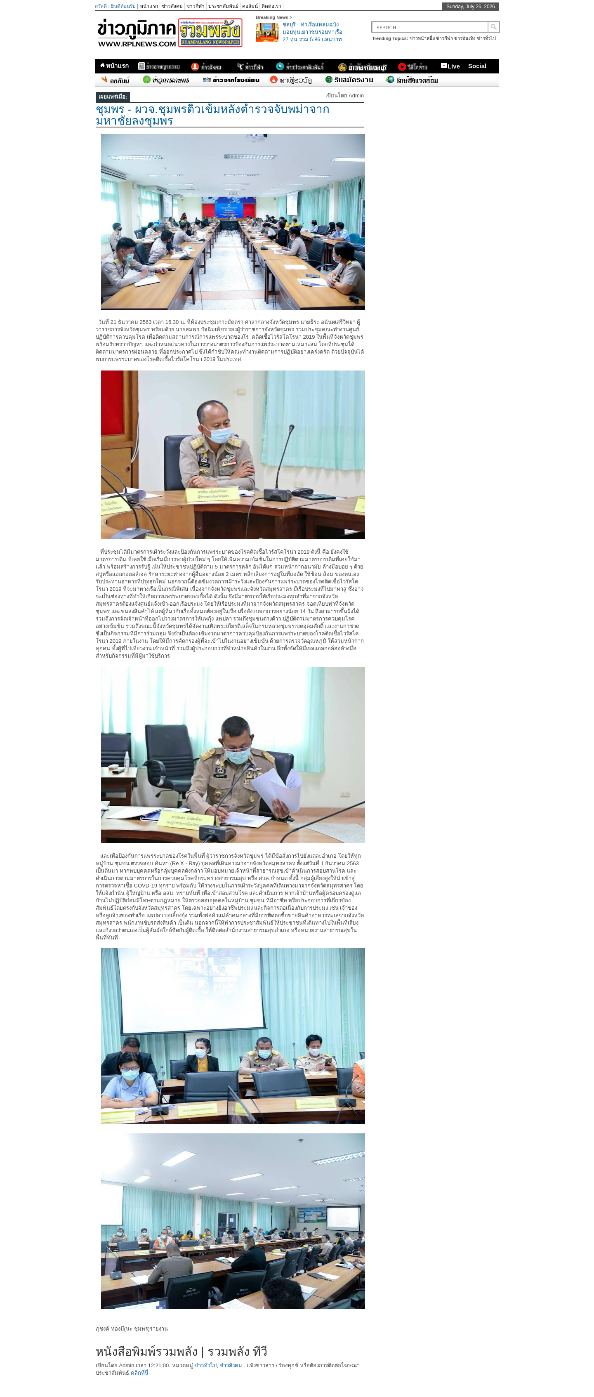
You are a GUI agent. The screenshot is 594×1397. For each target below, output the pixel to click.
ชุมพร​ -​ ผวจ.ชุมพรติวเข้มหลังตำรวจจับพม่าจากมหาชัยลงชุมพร (213, 115)
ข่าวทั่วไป (486, 38)
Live (450, 66)
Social (477, 65)
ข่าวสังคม (172, 6)
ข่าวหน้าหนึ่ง (422, 38)
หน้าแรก (149, 6)
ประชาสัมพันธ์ (223, 6)
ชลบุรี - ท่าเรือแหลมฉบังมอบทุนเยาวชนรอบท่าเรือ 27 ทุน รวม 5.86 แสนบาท (312, 31)
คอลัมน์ (250, 6)
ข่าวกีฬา (195, 6)
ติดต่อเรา (271, 6)
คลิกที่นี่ (139, 1373)
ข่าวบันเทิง (464, 38)
